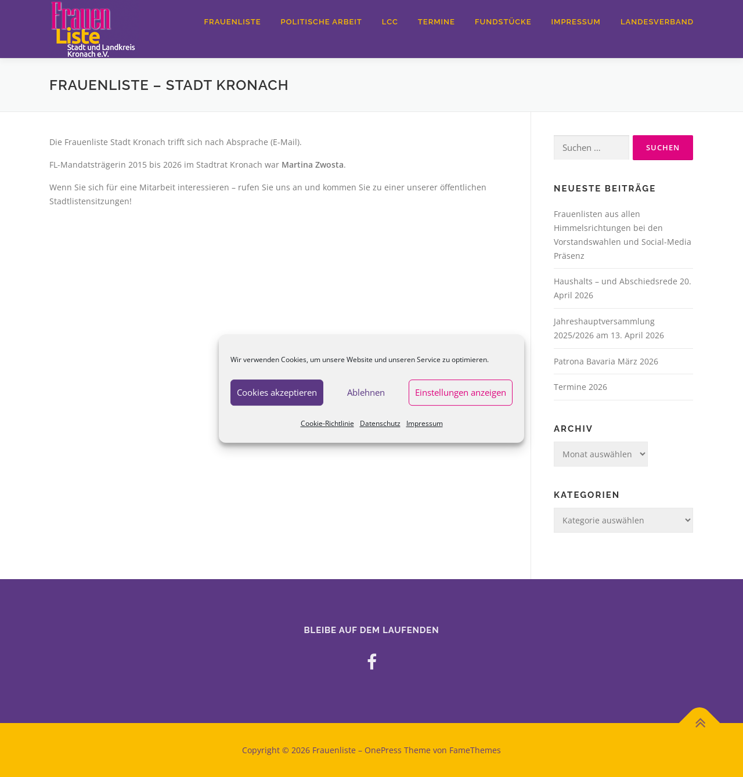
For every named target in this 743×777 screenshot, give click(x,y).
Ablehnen (366, 392)
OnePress (383, 750)
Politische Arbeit (321, 21)
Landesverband (657, 21)
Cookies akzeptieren (277, 392)
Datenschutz (380, 423)
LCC (390, 21)
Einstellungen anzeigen (460, 392)
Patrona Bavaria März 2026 (606, 361)
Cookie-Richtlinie (327, 423)
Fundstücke (503, 21)
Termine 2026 (580, 386)
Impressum (424, 423)
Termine (436, 21)
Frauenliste (232, 21)
